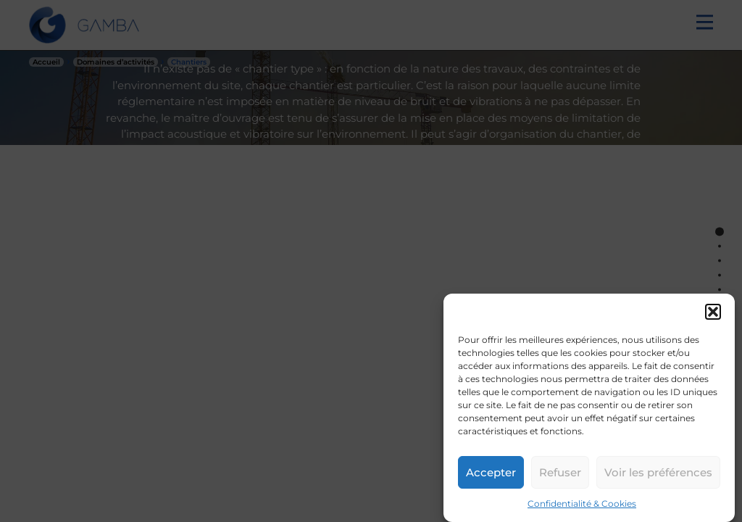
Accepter (491, 472)
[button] (713, 311)
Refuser (560, 472)
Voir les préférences (658, 472)
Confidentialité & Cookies (582, 503)
